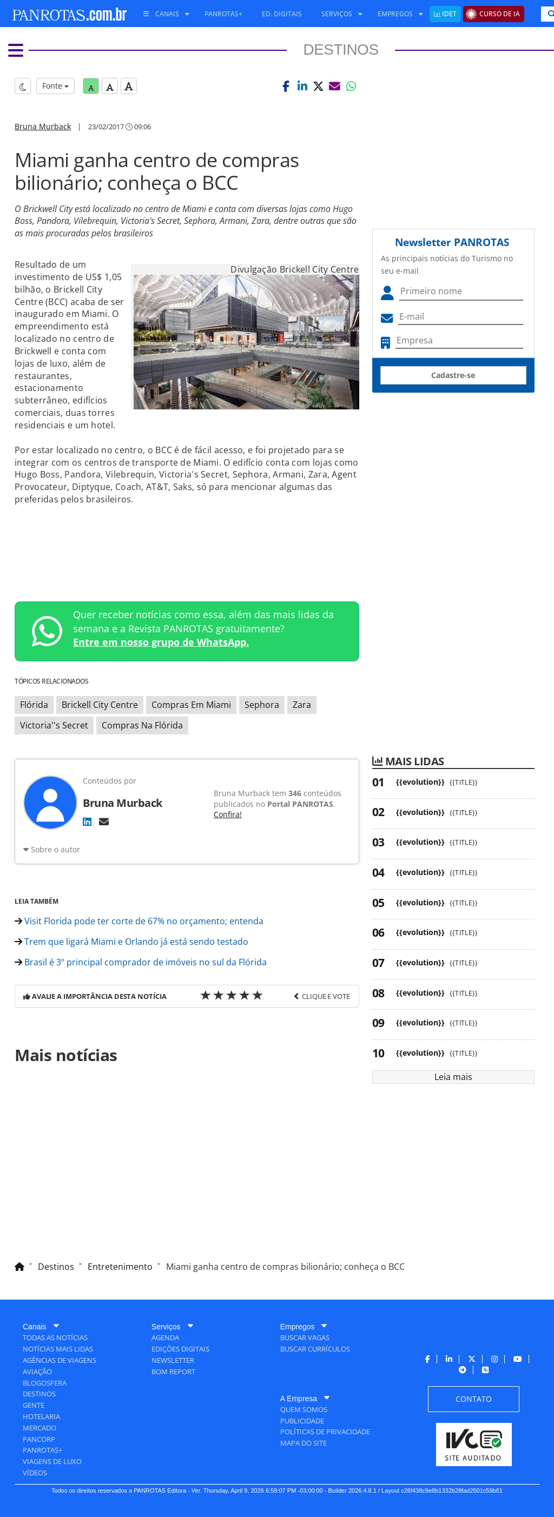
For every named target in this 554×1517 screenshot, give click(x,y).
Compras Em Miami (191, 705)
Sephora (262, 705)
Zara (302, 705)
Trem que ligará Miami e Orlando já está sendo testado (131, 942)
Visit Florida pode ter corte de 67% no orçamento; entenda (139, 921)
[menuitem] (162, 14)
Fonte (55, 86)
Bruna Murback (43, 126)
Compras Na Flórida (142, 725)
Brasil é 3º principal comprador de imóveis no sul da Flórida (141, 962)
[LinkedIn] (87, 821)
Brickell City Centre (100, 705)
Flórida (34, 705)
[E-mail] (104, 821)
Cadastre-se (453, 375)
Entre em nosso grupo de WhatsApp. (161, 641)
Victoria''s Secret (54, 725)
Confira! (228, 814)
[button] (286, 86)
